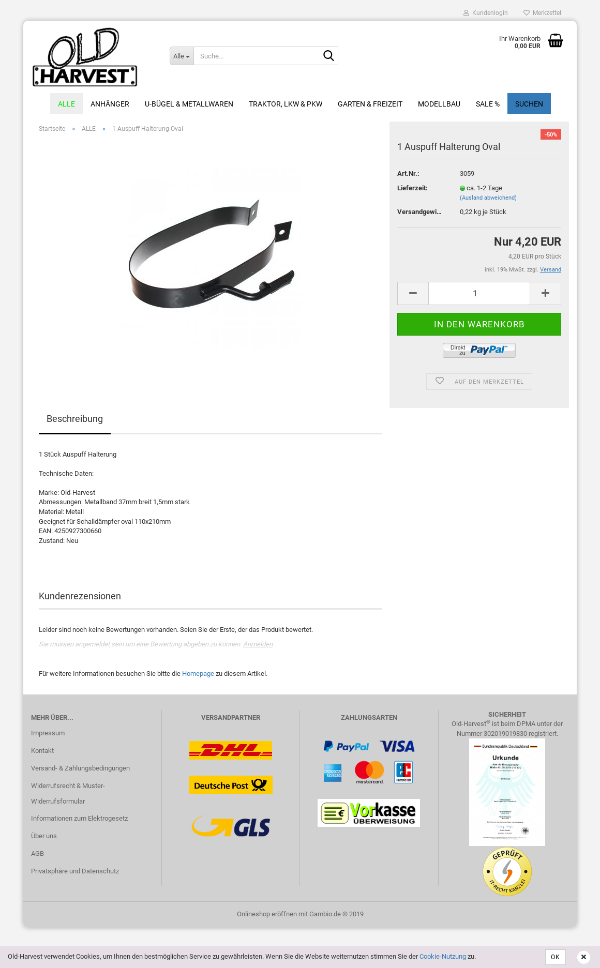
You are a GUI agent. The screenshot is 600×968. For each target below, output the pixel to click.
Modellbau (439, 104)
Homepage (198, 673)
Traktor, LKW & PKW (285, 104)
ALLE (66, 104)
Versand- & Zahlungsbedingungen (80, 768)
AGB (37, 853)
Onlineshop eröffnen (267, 914)
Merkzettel (542, 13)
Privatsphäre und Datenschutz (75, 871)
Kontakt (42, 750)
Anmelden (258, 644)
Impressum (48, 733)
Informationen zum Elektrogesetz (79, 818)
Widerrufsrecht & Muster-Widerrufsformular (68, 793)
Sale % (488, 104)
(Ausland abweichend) (488, 197)
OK (555, 957)
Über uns (44, 836)
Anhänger (110, 104)
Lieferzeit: (412, 188)
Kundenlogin (485, 13)
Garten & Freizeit (370, 104)
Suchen (529, 104)
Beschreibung (75, 418)
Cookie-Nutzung (442, 956)
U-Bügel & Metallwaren (189, 104)
